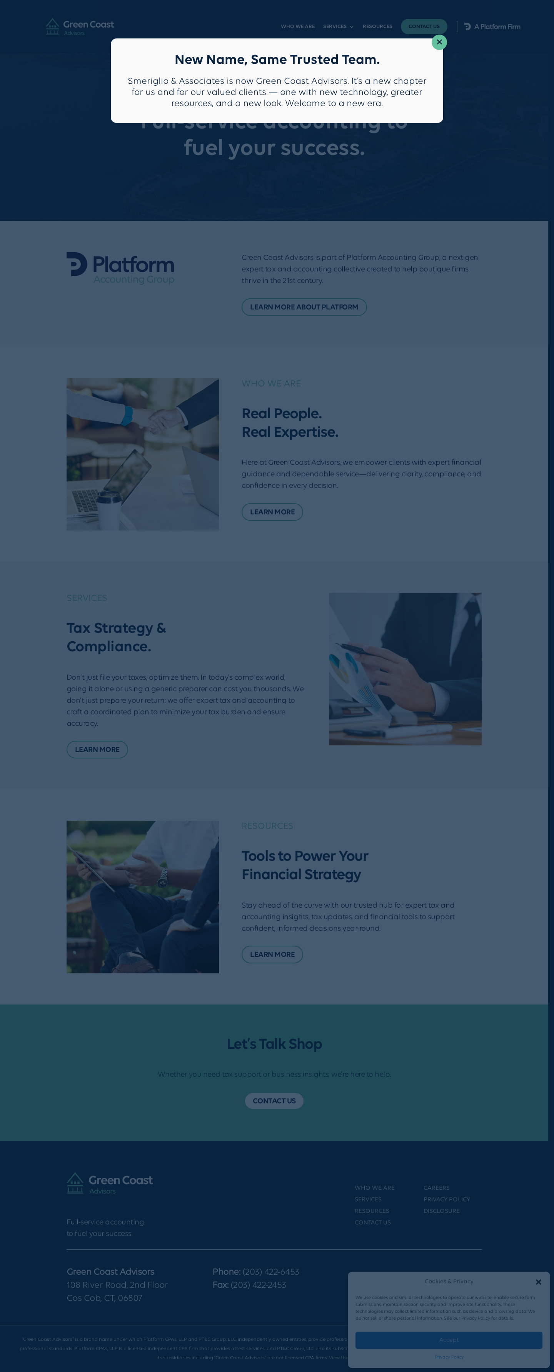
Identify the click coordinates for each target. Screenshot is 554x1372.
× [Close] (440, 42)
